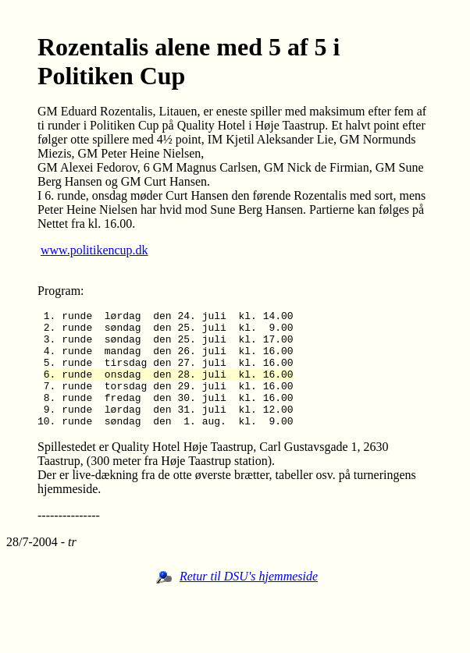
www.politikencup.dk (94, 250)
